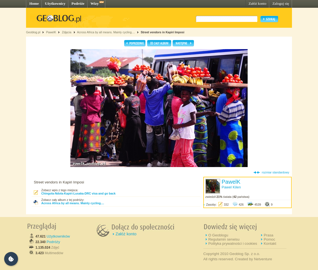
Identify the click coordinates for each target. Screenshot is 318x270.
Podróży (53, 242)
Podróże (77, 3)
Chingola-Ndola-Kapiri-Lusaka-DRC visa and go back (78, 193)
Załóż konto (257, 3)
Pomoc (269, 239)
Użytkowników (58, 236)
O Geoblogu (218, 235)
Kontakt (270, 243)
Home (34, 3)
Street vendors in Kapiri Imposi (162, 32)
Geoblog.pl (33, 32)
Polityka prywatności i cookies (232, 243)
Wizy (95, 3)
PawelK (51, 32)
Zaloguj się (280, 3)
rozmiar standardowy (275, 172)
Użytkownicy (55, 3)
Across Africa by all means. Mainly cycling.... (106, 32)
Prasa (268, 235)
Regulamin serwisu (224, 239)
